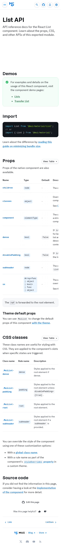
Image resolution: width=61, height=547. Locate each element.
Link (8, 519)
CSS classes (18, 335)
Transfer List (21, 101)
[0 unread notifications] (50, 4)
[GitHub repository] (43, 4)
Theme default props (22, 312)
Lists (17, 96)
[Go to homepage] (11, 4)
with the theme (41, 321)
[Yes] (39, 509)
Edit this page (30, 499)
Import (13, 116)
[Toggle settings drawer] (56, 4)
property (38, 459)
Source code (18, 475)
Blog (31, 530)
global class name (26, 449)
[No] (45, 509)
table (50, 161)
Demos (13, 73)
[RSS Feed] (40, 539)
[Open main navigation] (4, 4)
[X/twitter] (20, 539)
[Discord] (27, 539)
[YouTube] (33, 539)
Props (11, 160)
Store (43, 530)
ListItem (51, 519)
